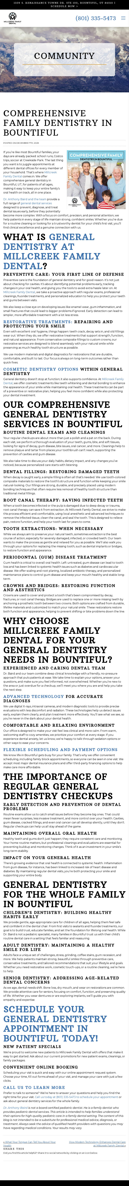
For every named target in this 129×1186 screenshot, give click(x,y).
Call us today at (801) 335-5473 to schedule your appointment (76, 1103)
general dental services (36, 209)
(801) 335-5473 (96, 21)
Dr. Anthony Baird (15, 1113)
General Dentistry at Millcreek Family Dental (51, 257)
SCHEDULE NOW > (64, 6)
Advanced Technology (33, 702)
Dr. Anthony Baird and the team (24, 205)
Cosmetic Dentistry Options (41, 375)
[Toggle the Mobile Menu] (123, 21)
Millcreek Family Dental (19, 297)
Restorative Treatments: (38, 327)
